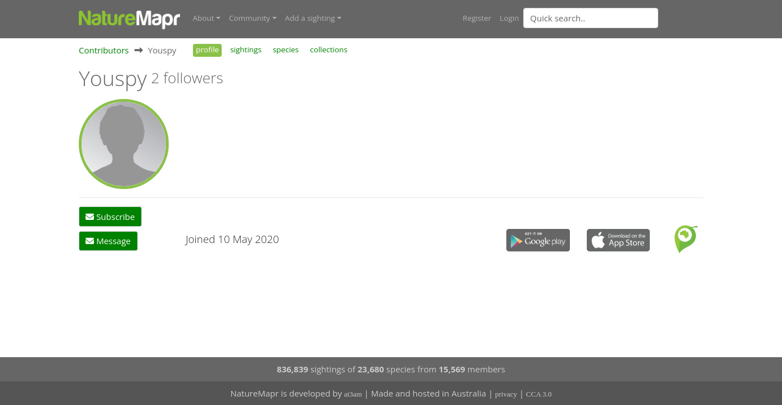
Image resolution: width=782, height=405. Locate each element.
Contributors (104, 50)
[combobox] (613, 18)
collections (329, 49)
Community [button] (249, 18)
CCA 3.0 (539, 394)
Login (509, 18)
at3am (353, 394)
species (286, 49)
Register (476, 18)
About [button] (203, 18)
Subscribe (110, 216)
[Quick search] (590, 18)
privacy (506, 394)
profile (207, 49)
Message (108, 240)
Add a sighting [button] (310, 18)
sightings (246, 49)
